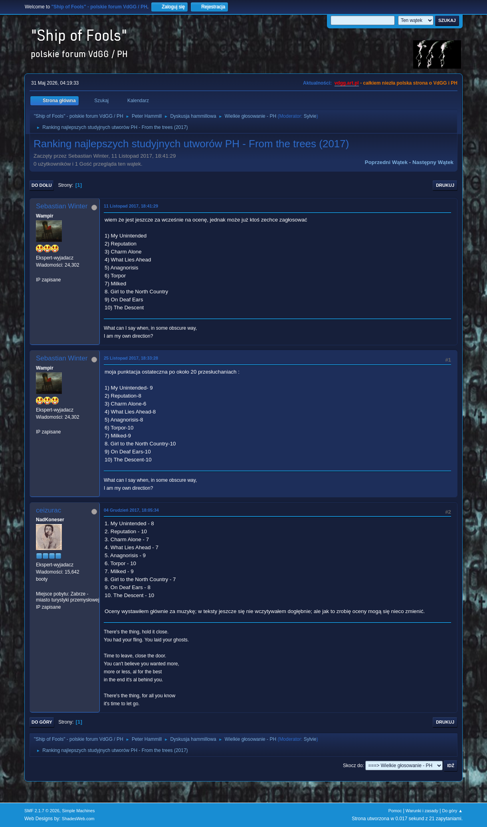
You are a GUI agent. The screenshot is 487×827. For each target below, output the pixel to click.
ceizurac (48, 510)
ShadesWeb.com (78, 818)
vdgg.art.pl (347, 83)
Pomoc (395, 810)
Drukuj (445, 185)
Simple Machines (78, 810)
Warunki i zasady (422, 810)
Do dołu (42, 185)
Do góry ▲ (452, 810)
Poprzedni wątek (386, 162)
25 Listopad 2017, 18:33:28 (131, 358)
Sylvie (310, 116)
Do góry (42, 722)
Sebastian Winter (61, 206)
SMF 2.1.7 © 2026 (41, 810)
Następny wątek (432, 162)
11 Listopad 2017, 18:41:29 (131, 206)
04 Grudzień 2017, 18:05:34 (131, 510)
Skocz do (352, 765)
